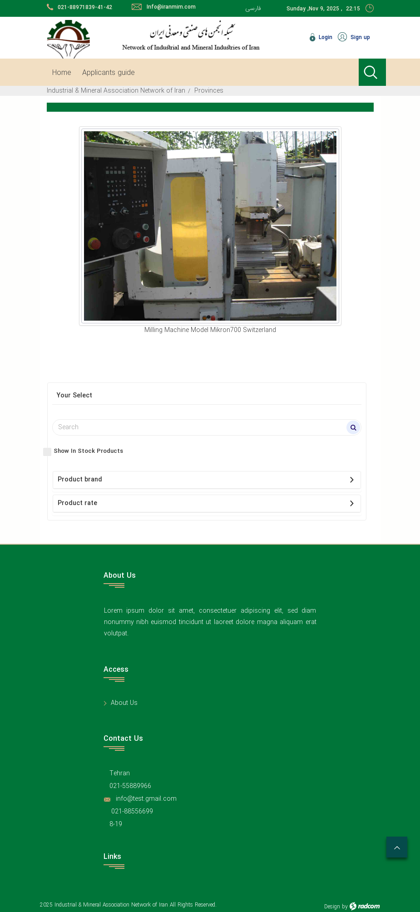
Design (332, 906)
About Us (124, 703)
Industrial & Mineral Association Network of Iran (116, 91)
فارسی (253, 8)
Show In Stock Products (88, 451)
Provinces (208, 91)
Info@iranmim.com (171, 7)
